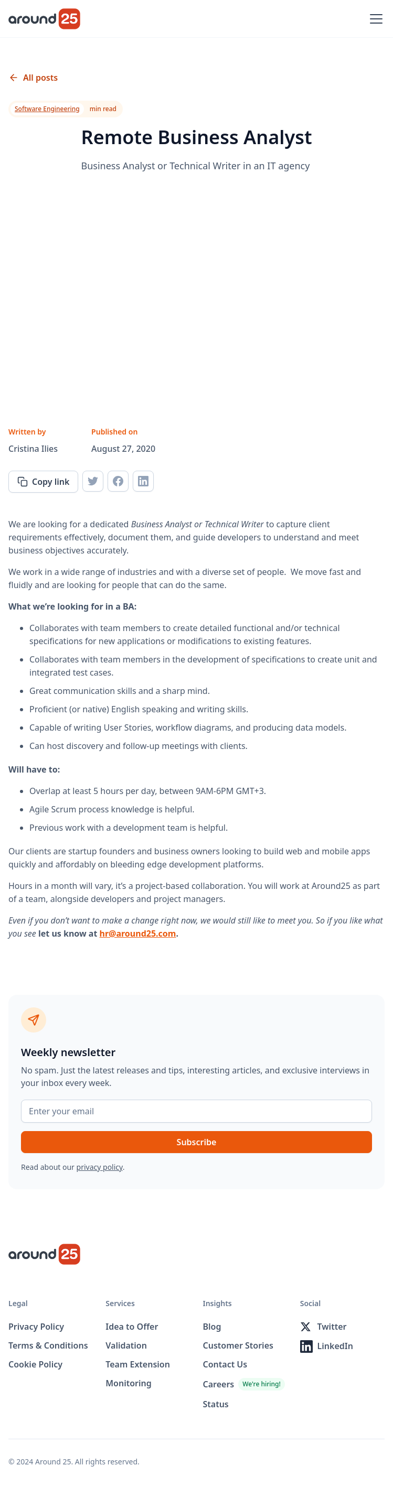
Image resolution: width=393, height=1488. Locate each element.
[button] (374, 18)
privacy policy (100, 1167)
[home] (44, 18)
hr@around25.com (138, 933)
